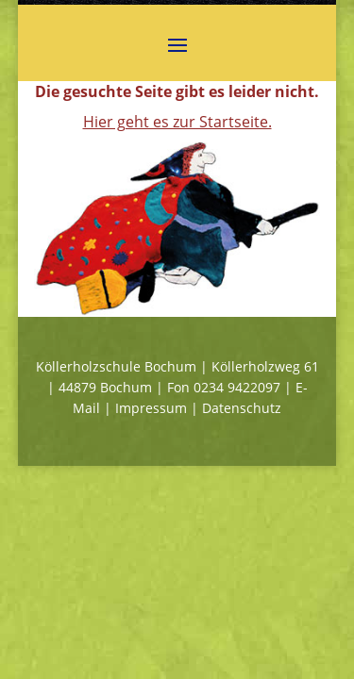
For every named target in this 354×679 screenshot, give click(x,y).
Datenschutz (241, 408)
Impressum (151, 408)
